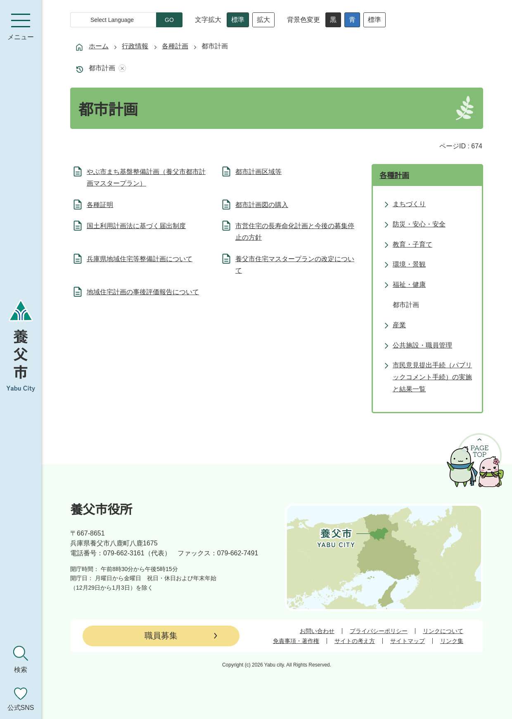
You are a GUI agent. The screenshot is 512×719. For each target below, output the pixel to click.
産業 (399, 325)
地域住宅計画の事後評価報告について (143, 291)
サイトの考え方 (354, 641)
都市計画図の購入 (261, 204)
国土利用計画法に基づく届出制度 (136, 225)
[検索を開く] (20, 659)
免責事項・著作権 (296, 641)
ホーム (99, 46)
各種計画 (175, 46)
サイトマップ (407, 641)
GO (169, 20)
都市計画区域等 (258, 171)
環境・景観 (409, 264)
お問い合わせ (317, 631)
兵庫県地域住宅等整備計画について (139, 258)
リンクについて (443, 631)
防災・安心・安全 (419, 224)
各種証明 (100, 204)
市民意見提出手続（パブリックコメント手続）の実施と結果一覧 (432, 377)
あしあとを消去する (120, 68)
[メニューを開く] (20, 27)
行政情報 (135, 46)
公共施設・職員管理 (422, 345)
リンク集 (451, 641)
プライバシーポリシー (379, 631)
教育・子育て (412, 244)
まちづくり (409, 203)
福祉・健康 (409, 284)
